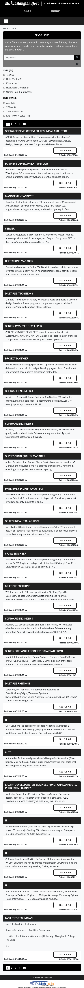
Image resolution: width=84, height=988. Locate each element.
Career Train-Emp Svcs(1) (19, 91)
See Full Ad (65, 150)
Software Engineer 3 (19, 423)
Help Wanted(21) (14, 79)
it (6, 885)
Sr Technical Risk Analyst (22, 521)
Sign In (28, 10)
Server (10, 228)
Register (55, 10)
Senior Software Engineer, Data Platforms (34, 651)
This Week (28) (14, 111)
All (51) (10, 102)
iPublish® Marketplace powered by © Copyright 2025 (42, 983)
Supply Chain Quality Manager (25, 456)
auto (8, 752)
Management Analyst (19, 196)
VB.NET (39, 801)
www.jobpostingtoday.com (19, 404)
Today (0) (11, 107)
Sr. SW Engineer (15, 553)
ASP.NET (30, 801)
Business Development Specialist (27, 163)
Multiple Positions (17, 586)
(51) (8, 70)
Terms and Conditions (42, 977)
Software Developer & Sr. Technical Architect (36, 131)
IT (6, 719)
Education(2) (12, 83)
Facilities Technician (19, 918)
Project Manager (16, 358)
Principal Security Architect (24, 488)
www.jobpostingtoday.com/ (40, 632)
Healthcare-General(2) (17, 87)
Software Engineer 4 (19, 391)
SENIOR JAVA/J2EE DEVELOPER (23, 326)
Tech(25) (10, 74)
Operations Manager (19, 261)
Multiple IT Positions (19, 293)
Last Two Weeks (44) (18, 115)
